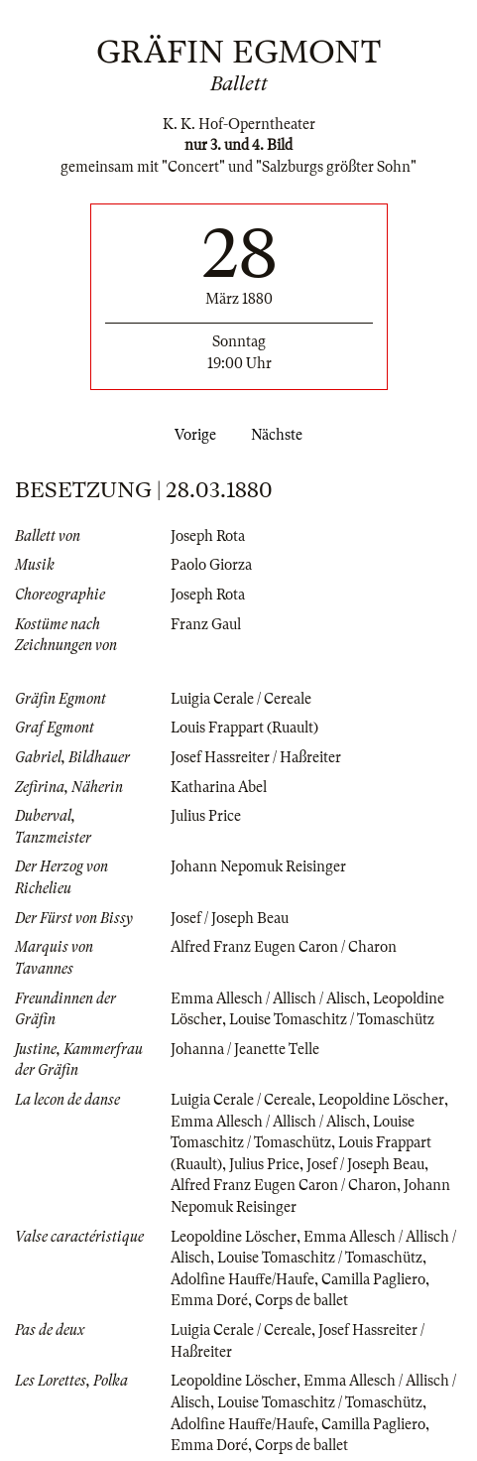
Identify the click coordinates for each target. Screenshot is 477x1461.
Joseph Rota (208, 536)
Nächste (280, 435)
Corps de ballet (301, 1300)
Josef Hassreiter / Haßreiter (256, 757)
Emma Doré (209, 1300)
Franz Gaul (206, 624)
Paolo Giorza (211, 565)
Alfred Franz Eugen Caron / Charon (284, 947)
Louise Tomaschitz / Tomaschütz (331, 1019)
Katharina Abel (219, 787)
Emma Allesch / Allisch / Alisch (268, 998)
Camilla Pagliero (373, 1279)
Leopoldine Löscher (381, 1100)
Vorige (191, 435)
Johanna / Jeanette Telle (245, 1049)
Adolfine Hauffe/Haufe (242, 1279)
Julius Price (206, 816)
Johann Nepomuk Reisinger (258, 866)
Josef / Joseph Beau (230, 918)
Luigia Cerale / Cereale (241, 699)
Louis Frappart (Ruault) (244, 727)
